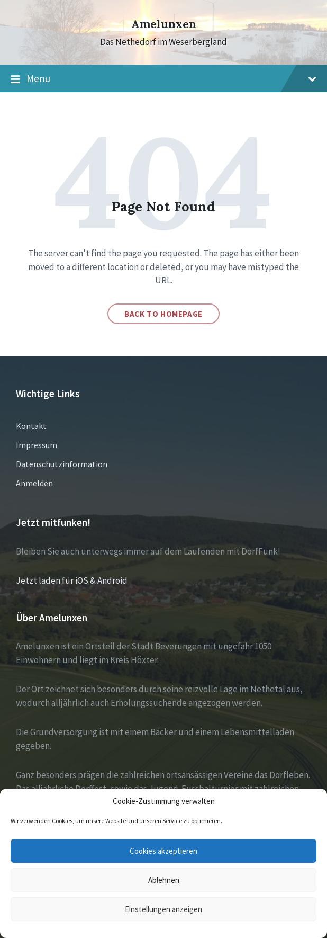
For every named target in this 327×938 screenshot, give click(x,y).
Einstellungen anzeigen (163, 909)
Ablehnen (163, 880)
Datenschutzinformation (61, 464)
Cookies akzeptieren (163, 851)
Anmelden (34, 483)
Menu (163, 79)
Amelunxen (163, 24)
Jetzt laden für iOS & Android (72, 580)
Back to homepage (163, 314)
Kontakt (31, 426)
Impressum (36, 445)
